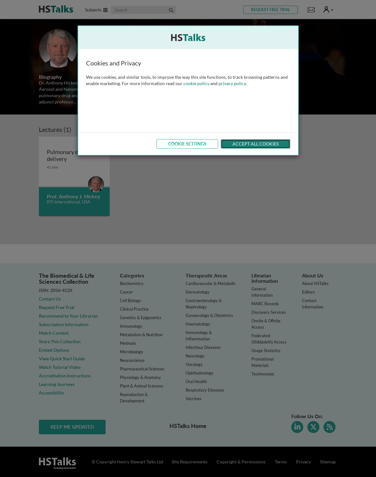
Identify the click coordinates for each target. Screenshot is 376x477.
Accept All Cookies (255, 143)
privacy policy (232, 83)
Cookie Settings (187, 143)
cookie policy (196, 83)
